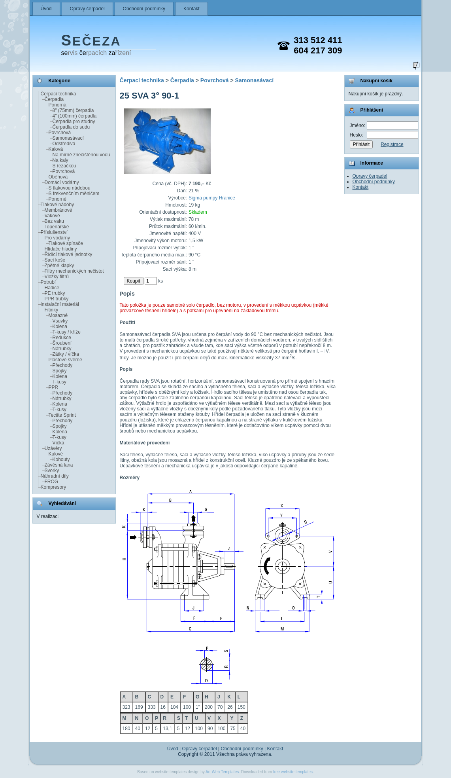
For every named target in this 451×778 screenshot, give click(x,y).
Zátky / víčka (66, 354)
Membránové (58, 210)
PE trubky (55, 293)
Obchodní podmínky (144, 8)
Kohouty (61, 459)
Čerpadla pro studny (74, 121)
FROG (51, 481)
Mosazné (58, 315)
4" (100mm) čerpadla (75, 116)
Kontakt (191, 8)
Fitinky (51, 310)
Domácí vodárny (62, 182)
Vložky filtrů (57, 276)
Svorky (52, 470)
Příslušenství (54, 232)
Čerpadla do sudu (71, 127)
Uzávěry (53, 448)
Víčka (58, 443)
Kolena (60, 326)
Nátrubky (62, 348)
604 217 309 (318, 50)
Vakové (52, 215)
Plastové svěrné (65, 359)
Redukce (62, 337)
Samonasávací (68, 138)
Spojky (60, 371)
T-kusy (59, 382)
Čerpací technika (58, 94)
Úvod (46, 8)
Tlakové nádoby (57, 204)
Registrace (392, 144)
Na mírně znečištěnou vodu (81, 154)
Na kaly (60, 160)
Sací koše (55, 260)
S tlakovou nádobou (70, 188)
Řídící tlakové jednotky (68, 254)
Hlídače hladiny (61, 249)
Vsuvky (60, 321)
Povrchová (60, 132)
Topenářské (57, 227)
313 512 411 (318, 40)
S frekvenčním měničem (74, 193)
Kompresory (53, 487)
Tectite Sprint (62, 415)
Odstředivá (64, 143)
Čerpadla (54, 99)
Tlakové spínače (66, 243)
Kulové (56, 454)
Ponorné (57, 199)
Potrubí (48, 282)
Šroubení (62, 343)
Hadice (52, 287)
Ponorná (57, 105)
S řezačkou (64, 166)
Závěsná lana (59, 465)
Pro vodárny (57, 238)
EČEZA (91, 41)
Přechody (63, 365)
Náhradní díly (55, 476)
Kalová (56, 149)
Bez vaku (54, 221)
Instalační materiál (60, 304)
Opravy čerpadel (87, 8)
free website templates (293, 772)
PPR (53, 387)
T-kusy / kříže (67, 332)
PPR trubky (57, 299)
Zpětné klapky (59, 265)
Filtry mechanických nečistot (74, 271)
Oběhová (58, 177)
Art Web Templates (222, 772)
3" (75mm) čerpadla (73, 110)
